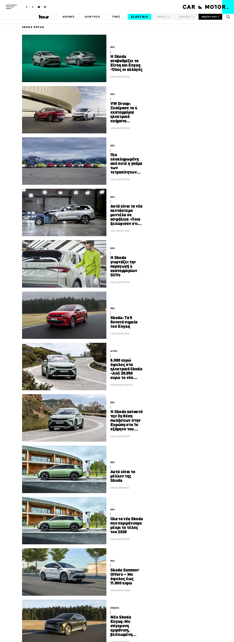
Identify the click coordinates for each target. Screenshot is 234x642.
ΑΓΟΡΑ (113, 351)
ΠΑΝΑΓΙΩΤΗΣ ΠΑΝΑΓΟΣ (121, 385)
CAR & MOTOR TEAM (120, 77)
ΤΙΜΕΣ (116, 16)
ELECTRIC (139, 16)
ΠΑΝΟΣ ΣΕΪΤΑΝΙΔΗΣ (119, 488)
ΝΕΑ (112, 47)
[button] (11, 7)
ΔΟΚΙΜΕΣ (68, 16)
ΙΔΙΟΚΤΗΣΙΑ (92, 16)
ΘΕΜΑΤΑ (114, 608)
